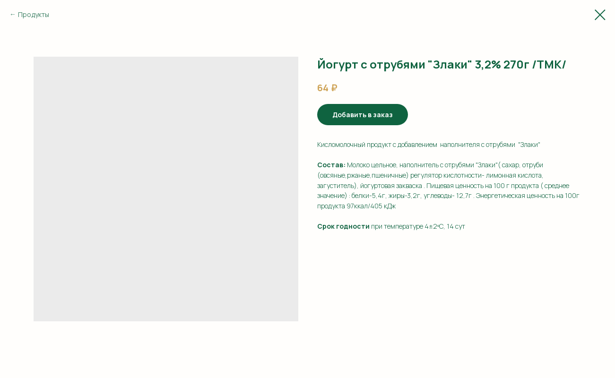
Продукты (33, 14)
